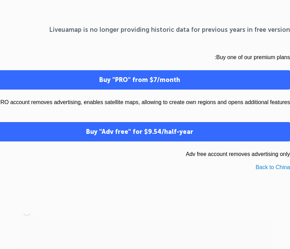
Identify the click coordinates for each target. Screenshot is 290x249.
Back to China (272, 167)
